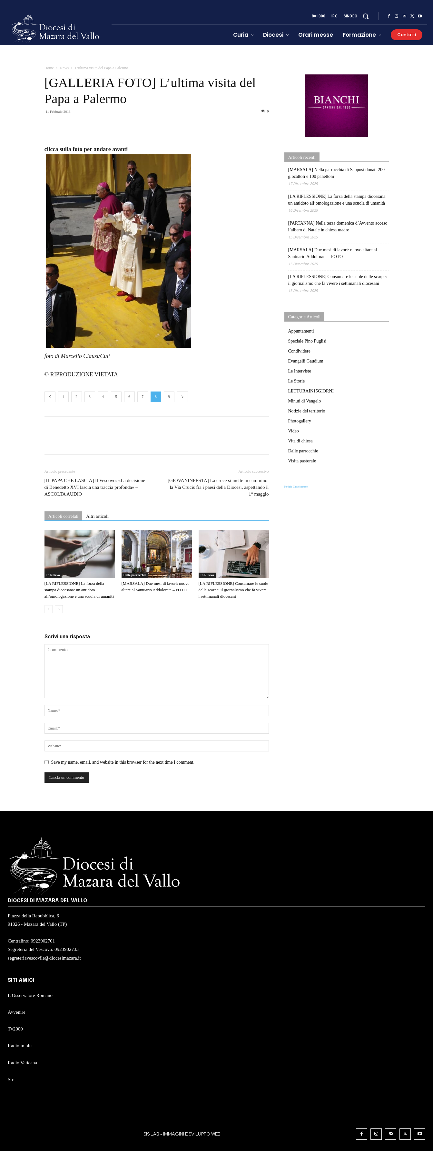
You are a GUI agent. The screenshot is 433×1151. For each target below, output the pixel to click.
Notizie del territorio (306, 411)
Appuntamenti (301, 331)
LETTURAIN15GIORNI (311, 391)
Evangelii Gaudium (305, 361)
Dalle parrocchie (134, 575)
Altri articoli (97, 516)
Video (293, 431)
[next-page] (59, 609)
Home (49, 68)
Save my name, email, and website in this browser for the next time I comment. (122, 762)
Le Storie (296, 381)
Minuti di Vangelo (304, 401)
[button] (365, 16)
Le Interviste (299, 371)
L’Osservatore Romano (30, 995)
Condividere (299, 351)
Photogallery (299, 421)
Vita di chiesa (300, 441)
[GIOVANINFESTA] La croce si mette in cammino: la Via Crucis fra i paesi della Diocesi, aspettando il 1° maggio (218, 487)
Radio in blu (20, 1045)
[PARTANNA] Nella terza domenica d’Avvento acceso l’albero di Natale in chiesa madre (338, 226)
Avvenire (16, 1012)
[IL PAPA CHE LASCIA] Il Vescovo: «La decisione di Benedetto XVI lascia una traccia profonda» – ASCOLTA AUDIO (94, 487)
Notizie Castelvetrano (296, 486)
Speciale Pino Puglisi (307, 341)
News (64, 68)
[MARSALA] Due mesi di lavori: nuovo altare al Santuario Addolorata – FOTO (332, 253)
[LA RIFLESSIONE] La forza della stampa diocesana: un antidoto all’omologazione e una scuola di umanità (79, 590)
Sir (11, 1079)
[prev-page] (48, 609)
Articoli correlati (63, 516)
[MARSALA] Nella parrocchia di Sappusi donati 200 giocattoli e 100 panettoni (336, 173)
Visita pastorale (302, 461)
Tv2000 (15, 1028)
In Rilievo (53, 575)
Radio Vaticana (22, 1062)
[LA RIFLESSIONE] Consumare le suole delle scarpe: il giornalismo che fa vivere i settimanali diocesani (233, 590)
